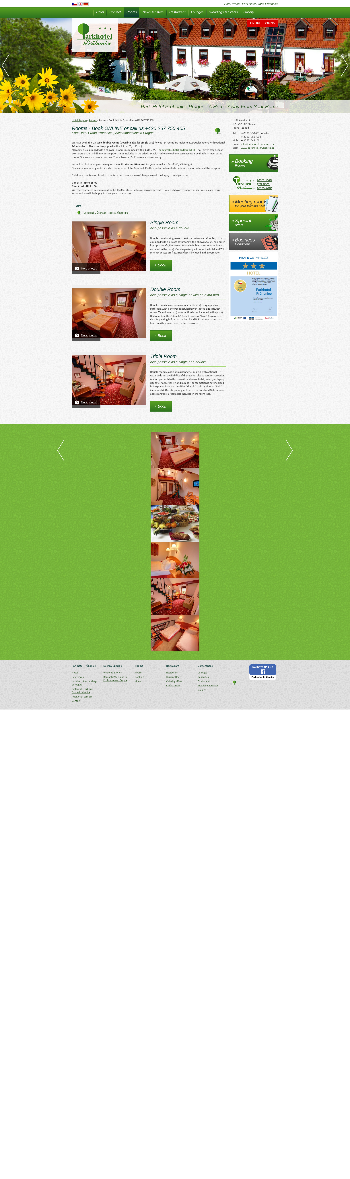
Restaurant (177, 12)
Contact (115, 12)
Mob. (235, 140)
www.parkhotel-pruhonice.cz (257, 147)
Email (236, 144)
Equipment (204, 681)
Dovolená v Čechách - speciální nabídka (106, 212)
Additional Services (82, 696)
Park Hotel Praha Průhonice (260, 3)
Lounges (197, 12)
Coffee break (173, 685)
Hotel (100, 12)
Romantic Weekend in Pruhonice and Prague (115, 678)
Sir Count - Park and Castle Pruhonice (82, 690)
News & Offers (153, 12)
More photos (89, 268)
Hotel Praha (232, 3)
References (78, 677)
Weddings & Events (223, 12)
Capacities (203, 677)
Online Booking (262, 23)
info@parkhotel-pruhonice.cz (257, 144)
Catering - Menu (174, 681)
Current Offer (173, 677)
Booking (139, 677)
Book (162, 265)
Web (235, 147)
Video (138, 681)
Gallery (249, 12)
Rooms (132, 12)
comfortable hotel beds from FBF (177, 150)
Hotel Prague (79, 120)
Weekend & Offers (112, 672)
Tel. (235, 133)
